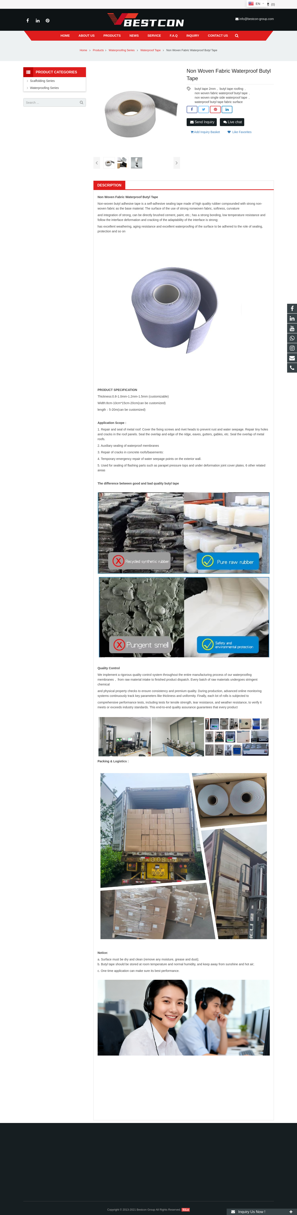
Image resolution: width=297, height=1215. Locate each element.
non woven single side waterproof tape (221, 97)
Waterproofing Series (122, 50)
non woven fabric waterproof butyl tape (221, 93)
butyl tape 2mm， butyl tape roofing (219, 88)
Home (83, 50)
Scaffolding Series (42, 81)
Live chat (232, 122)
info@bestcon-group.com (256, 19)
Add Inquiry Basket (205, 132)
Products (98, 50)
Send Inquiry (202, 122)
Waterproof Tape (150, 50)
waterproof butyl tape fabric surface (219, 102)
